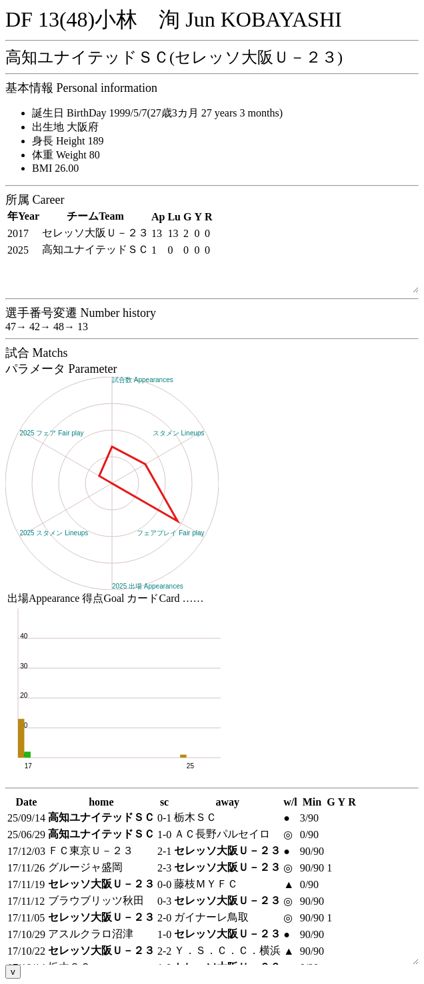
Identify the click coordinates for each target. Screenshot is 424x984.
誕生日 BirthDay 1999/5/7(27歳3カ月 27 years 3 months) (157, 113)
